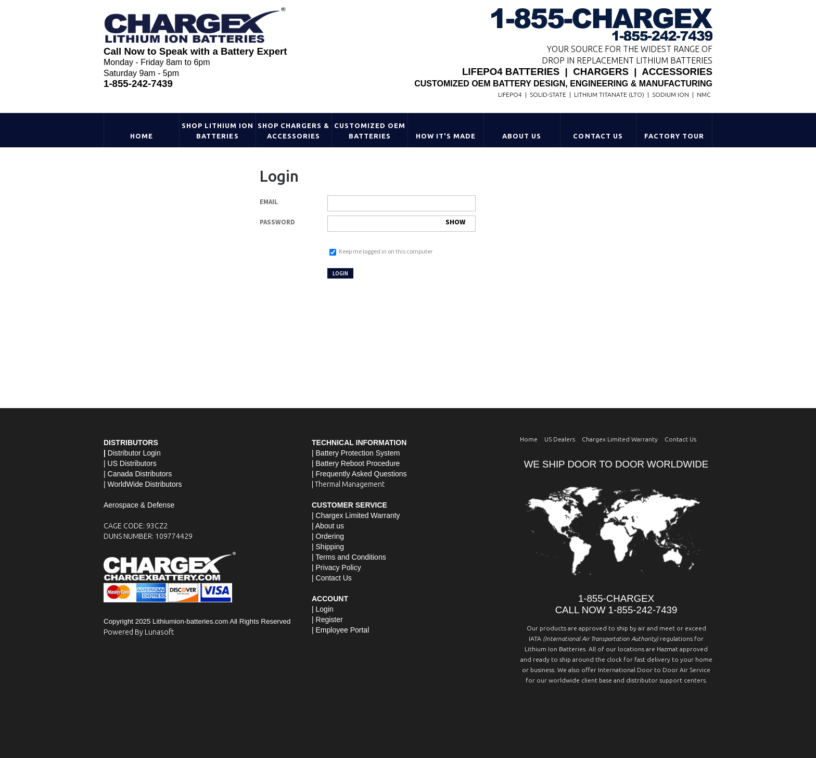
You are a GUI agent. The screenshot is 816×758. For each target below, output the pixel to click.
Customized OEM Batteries (370, 131)
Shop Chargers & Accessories (294, 131)
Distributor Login (134, 453)
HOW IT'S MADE (446, 136)
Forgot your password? (356, 241)
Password (277, 222)
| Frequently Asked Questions (359, 474)
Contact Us (597, 136)
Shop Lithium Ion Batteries (218, 131)
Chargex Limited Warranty (620, 439)
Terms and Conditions (350, 557)
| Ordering (328, 536)
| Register (327, 619)
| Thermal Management (348, 484)
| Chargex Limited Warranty (356, 515)
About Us (521, 136)
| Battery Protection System (356, 453)
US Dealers (559, 439)
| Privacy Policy (336, 567)
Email (269, 201)
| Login (323, 609)
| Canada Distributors (138, 474)
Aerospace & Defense (139, 505)
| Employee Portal (340, 630)
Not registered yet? (393, 272)
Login (339, 273)
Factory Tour (674, 136)
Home (141, 136)
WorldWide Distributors (145, 484)
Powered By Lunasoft (139, 632)
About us (329, 526)
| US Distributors (130, 463)
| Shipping (328, 546)
